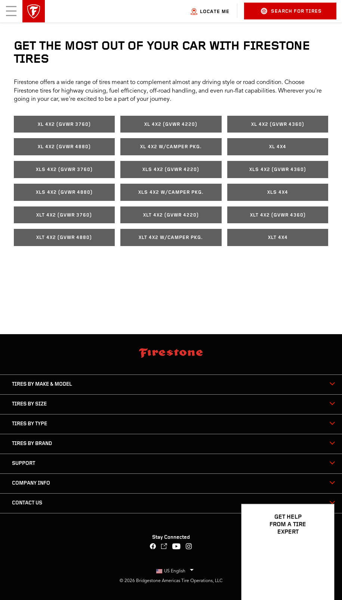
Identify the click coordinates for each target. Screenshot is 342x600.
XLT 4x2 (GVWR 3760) (64, 215)
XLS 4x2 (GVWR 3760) (64, 169)
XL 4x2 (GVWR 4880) (64, 146)
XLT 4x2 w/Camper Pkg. (171, 237)
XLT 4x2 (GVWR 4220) (171, 215)
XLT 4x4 (278, 237)
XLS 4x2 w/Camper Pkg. (171, 192)
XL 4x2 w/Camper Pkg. (171, 146)
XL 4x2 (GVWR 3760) (64, 124)
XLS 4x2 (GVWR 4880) (64, 192)
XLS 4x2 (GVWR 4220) (170, 169)
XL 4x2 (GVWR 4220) (170, 124)
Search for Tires (291, 11)
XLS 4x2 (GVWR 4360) (277, 169)
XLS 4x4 (277, 192)
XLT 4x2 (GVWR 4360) (278, 215)
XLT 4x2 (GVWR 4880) (64, 237)
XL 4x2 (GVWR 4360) (277, 124)
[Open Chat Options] (320, 572)
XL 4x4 (277, 146)
